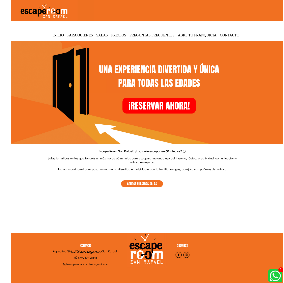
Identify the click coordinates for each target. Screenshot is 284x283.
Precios (118, 35)
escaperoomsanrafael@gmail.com (87, 264)
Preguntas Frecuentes (152, 35)
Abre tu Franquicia (197, 35)
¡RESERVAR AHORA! (159, 106)
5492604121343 (87, 257)
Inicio (58, 35)
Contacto (229, 35)
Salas (102, 35)
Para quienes (80, 35)
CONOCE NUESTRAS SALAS (142, 183)
